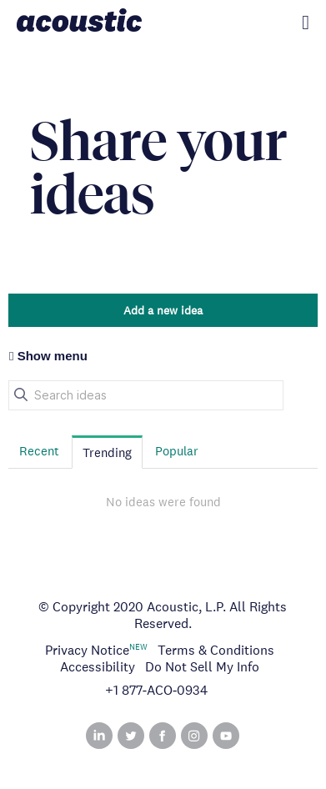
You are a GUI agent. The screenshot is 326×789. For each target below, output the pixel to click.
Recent (39, 451)
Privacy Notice (87, 650)
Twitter (131, 735)
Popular (176, 451)
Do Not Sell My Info (202, 667)
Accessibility (97, 667)
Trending (107, 452)
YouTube (226, 735)
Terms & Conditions (216, 650)
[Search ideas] (145, 395)
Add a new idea (163, 310)
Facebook (162, 735)
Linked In (99, 735)
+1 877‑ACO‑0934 (156, 690)
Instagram (194, 735)
